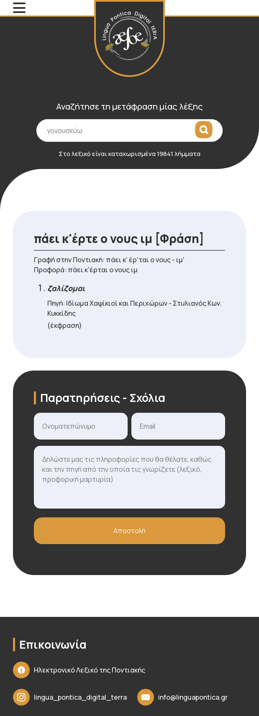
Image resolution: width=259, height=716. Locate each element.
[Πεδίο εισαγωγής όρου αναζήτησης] (129, 130)
